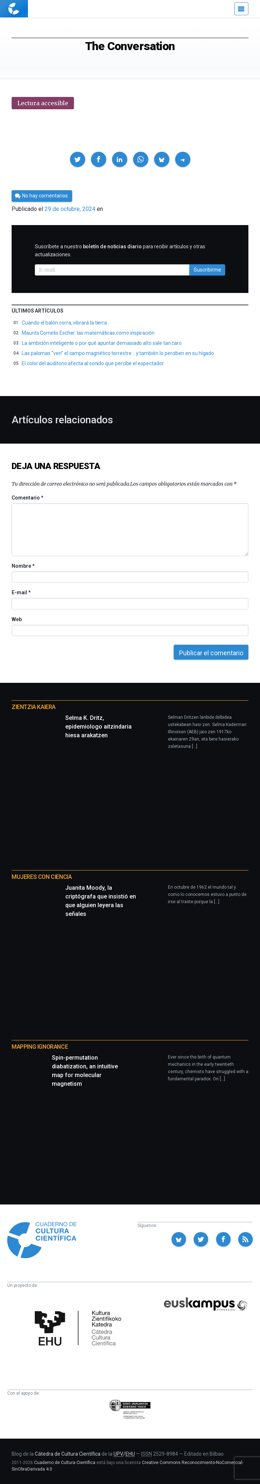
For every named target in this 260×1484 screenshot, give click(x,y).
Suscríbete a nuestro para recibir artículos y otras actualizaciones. (120, 250)
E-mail (21, 592)
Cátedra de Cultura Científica (67, 1454)
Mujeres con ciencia (41, 876)
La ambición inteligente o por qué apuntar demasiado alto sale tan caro (102, 343)
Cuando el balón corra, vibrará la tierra (64, 323)
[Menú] (241, 8)
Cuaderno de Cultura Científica (64, 1462)
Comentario (27, 498)
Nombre (23, 566)
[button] (77, 159)
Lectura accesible (42, 103)
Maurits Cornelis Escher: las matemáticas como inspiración (88, 333)
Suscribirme (207, 270)
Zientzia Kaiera (33, 707)
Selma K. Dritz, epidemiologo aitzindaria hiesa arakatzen (98, 726)
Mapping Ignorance (40, 1046)
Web (17, 619)
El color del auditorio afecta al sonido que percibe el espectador (93, 363)
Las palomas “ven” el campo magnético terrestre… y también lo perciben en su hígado (118, 353)
